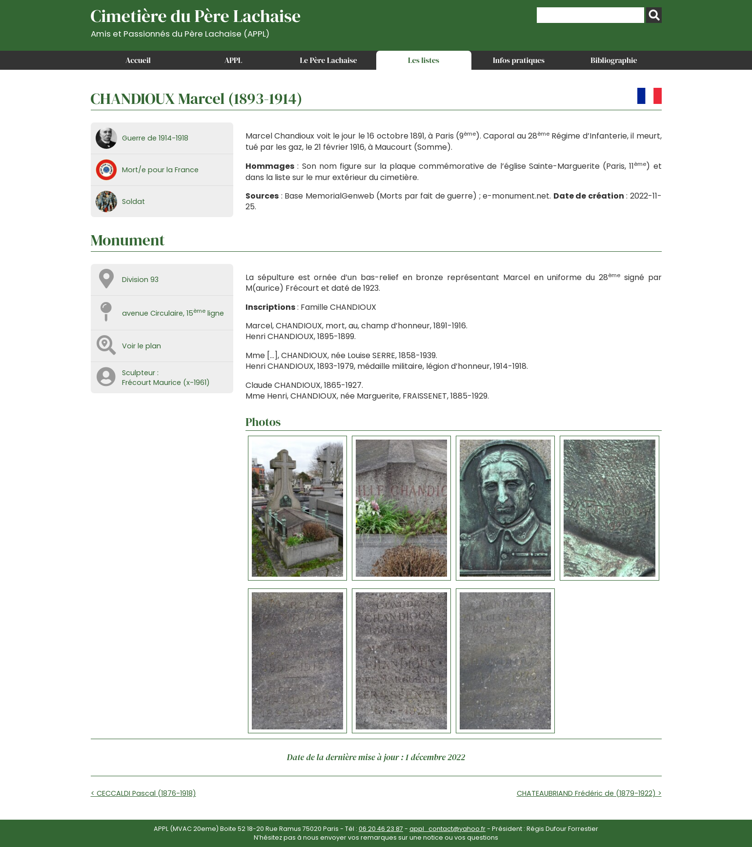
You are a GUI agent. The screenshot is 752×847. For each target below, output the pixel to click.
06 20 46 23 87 (381, 829)
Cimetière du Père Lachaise (196, 21)
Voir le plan (141, 346)
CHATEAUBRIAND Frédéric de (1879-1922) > (589, 793)
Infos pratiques (519, 60)
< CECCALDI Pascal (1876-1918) (143, 793)
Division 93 (140, 279)
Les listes (423, 60)
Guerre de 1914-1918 (155, 138)
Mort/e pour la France (160, 170)
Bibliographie (613, 60)
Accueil (138, 60)
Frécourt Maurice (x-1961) (166, 382)
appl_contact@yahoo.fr (447, 829)
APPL (233, 60)
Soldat (133, 201)
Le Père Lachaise (328, 60)
